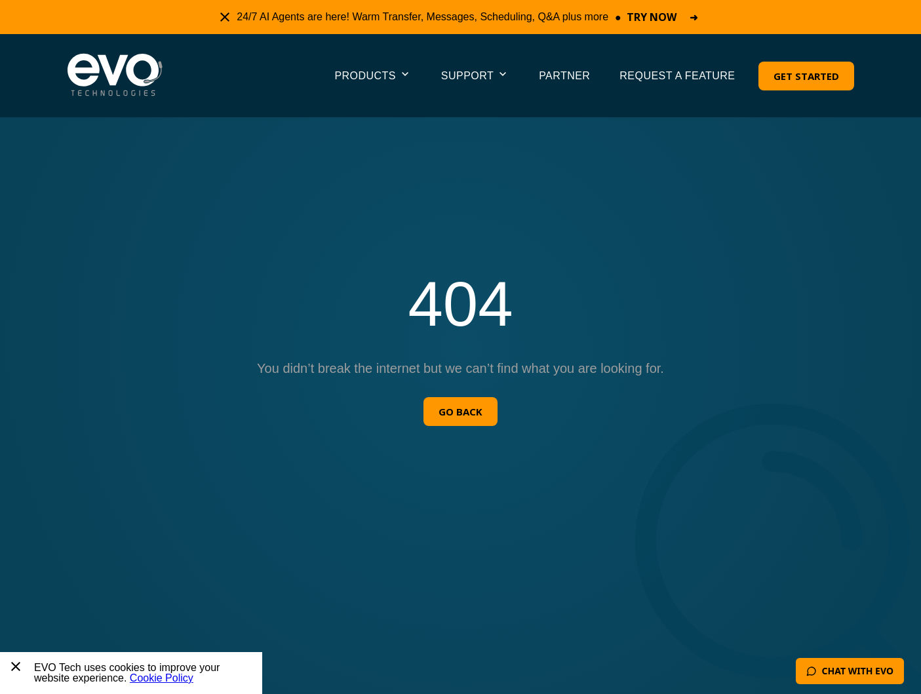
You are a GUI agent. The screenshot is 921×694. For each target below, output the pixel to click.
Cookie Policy (161, 678)
